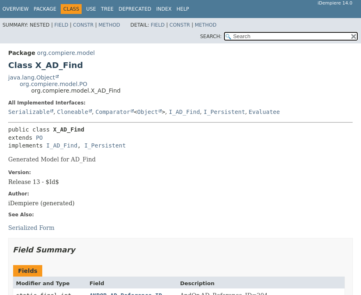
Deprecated (135, 9)
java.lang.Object (31, 77)
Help (182, 9)
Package (45, 9)
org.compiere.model (66, 53)
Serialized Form (31, 228)
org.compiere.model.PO (53, 84)
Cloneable (72, 112)
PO (39, 137)
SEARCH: (211, 36)
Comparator (113, 112)
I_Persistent (224, 112)
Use (91, 9)
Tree (107, 9)
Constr (83, 25)
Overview (15, 9)
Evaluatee (264, 112)
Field (61, 25)
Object (147, 112)
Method (109, 25)
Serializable (29, 112)
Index (164, 9)
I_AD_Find (184, 112)
